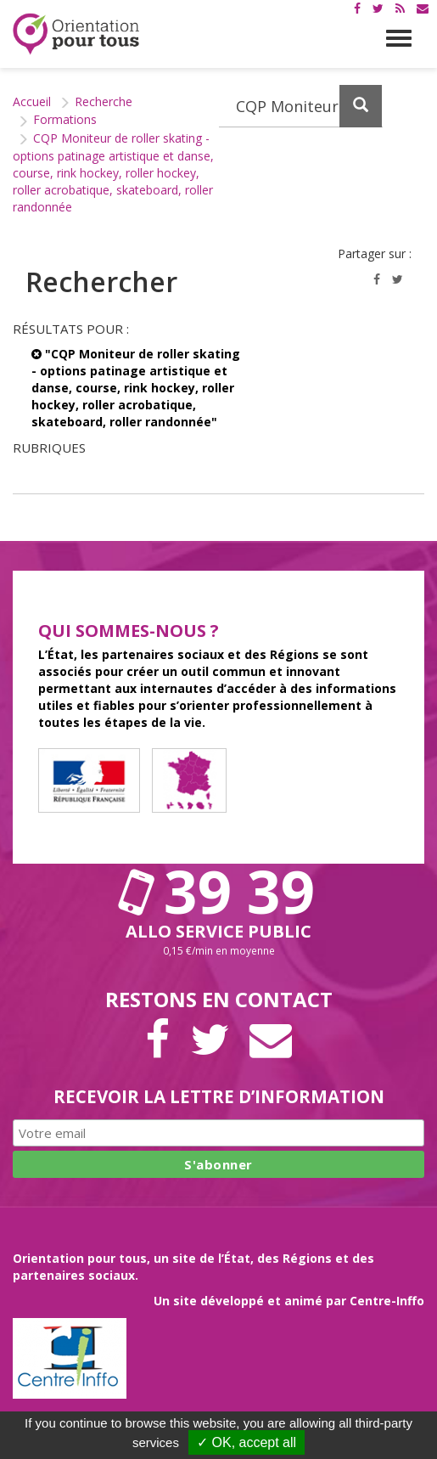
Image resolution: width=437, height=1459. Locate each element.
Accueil (32, 101)
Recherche (103, 101)
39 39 (219, 891)
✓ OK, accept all (246, 1442)
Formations (65, 119)
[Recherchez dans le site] (301, 106)
